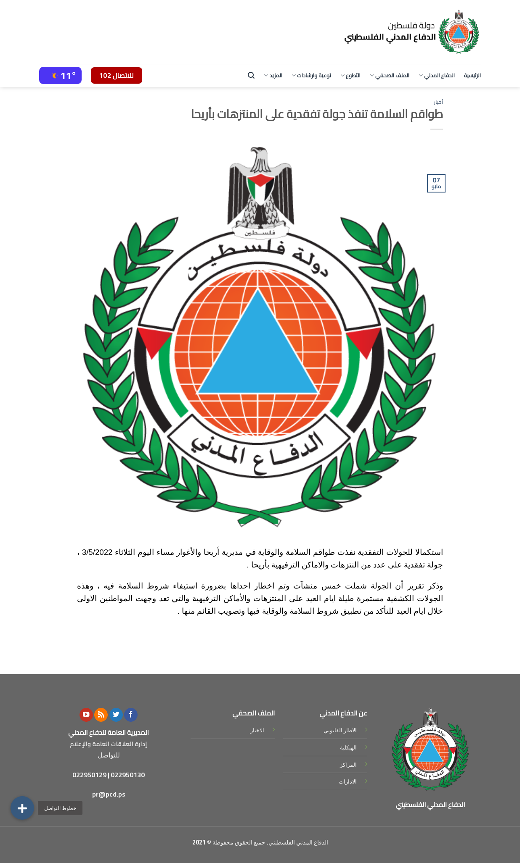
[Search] (251, 75)
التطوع (350, 75)
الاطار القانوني (340, 730)
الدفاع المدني (437, 75)
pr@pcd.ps (108, 794)
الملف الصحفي (389, 75)
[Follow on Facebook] (131, 715)
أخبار (438, 102)
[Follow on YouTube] (86, 715)
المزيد (273, 75)
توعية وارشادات (311, 75)
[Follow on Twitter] (116, 715)
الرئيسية (472, 75)
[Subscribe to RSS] (101, 715)
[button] (22, 808)
